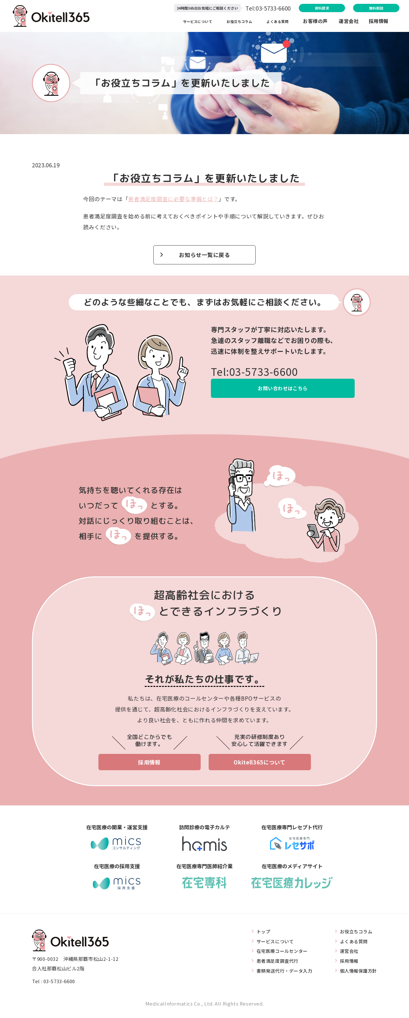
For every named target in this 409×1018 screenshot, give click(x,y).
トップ (257, 934)
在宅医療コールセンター (277, 954)
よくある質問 (277, 22)
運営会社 (354, 22)
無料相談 (364, 8)
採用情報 (379, 22)
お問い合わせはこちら (283, 391)
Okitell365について (259, 764)
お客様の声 (315, 22)
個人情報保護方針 (357, 973)
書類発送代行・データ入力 (280, 973)
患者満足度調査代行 (272, 964)
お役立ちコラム (233, 22)
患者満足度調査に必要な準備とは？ (173, 199)
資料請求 (290, 8)
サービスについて (185, 22)
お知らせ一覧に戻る (204, 255)
